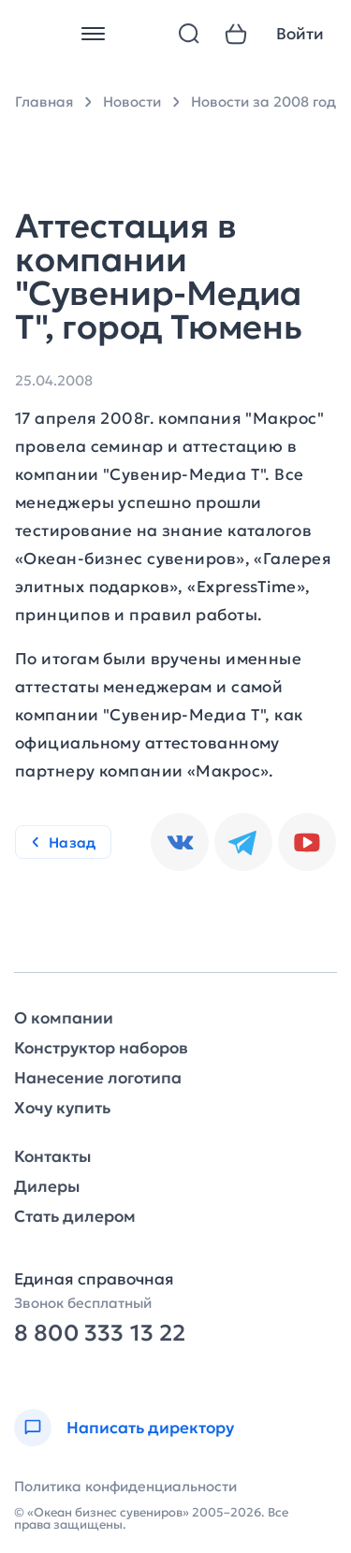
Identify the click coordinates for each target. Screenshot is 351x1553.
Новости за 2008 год (263, 101)
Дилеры (47, 1187)
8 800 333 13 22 (99, 1333)
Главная (44, 101)
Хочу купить (62, 1108)
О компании (63, 1018)
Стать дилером (75, 1217)
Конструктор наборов (101, 1048)
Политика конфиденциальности (125, 1486)
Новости (132, 101)
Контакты (52, 1157)
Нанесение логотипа (98, 1078)
